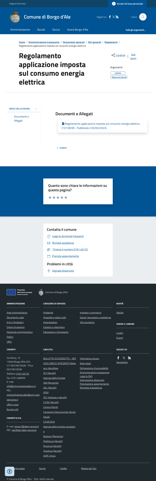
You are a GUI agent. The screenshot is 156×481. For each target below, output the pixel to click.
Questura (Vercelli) (52, 451)
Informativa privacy (89, 358)
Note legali (85, 363)
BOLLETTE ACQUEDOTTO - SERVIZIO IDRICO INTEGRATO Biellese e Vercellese (59, 363)
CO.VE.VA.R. (49, 422)
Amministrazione (20, 30)
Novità (41, 30)
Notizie (119, 312)
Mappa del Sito (88, 468)
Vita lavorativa (87, 322)
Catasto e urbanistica (54, 327)
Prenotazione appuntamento (94, 384)
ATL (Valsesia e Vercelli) (55, 397)
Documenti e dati (15, 317)
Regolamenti (111, 42)
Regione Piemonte (17, 3)
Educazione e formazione (55, 332)
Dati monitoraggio (16, 468)
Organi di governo (16, 327)
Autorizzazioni (50, 322)
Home (22, 42)
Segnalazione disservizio (92, 380)
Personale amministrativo (20, 332)
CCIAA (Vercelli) (51, 402)
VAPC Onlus (49, 456)
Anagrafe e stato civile (54, 317)
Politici (10, 337)
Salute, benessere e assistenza (95, 317)
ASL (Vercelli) (49, 387)
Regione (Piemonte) (53, 436)
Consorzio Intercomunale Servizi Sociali (59, 414)
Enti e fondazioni (15, 322)
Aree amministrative (17, 312)
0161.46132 (22, 373)
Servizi (56, 30)
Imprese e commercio (90, 312)
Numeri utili (12, 409)
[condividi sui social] (118, 55)
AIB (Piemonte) (50, 383)
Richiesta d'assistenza (91, 387)
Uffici (9, 342)
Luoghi (119, 333)
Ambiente (48, 312)
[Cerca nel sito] (142, 17)
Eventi (119, 338)
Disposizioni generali (74, 42)
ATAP (46, 392)
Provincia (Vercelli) (52, 446)
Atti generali (94, 42)
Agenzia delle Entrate (54, 378)
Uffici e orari (13, 404)
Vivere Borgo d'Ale (77, 30)
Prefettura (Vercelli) (53, 441)
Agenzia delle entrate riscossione (59, 429)
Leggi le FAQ (86, 376)
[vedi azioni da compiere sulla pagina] (132, 56)
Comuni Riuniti (50, 407)
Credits (63, 468)
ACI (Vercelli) (49, 373)
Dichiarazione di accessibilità (94, 368)
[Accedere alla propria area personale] (127, 3)
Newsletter (122, 362)
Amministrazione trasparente (43, 42)
